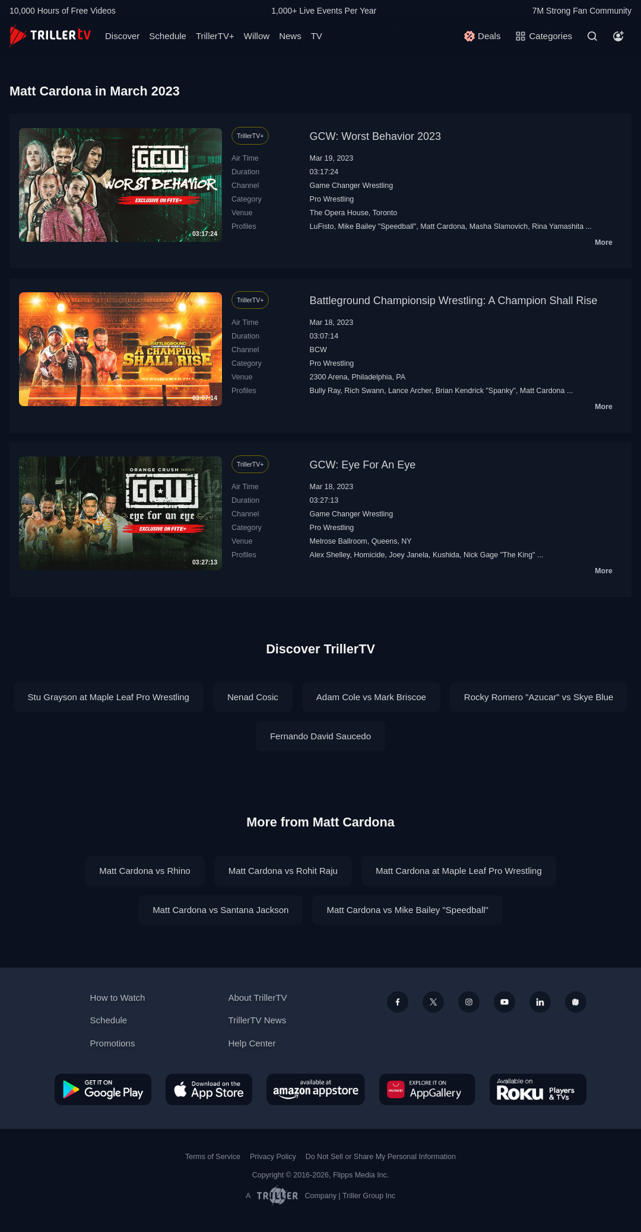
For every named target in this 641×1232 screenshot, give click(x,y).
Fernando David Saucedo (320, 736)
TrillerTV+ (215, 36)
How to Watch (117, 997)
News (290, 36)
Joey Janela (409, 555)
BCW (318, 350)
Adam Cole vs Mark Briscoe (371, 697)
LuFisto (322, 226)
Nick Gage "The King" (499, 555)
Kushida (446, 555)
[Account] (618, 36)
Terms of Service (212, 1157)
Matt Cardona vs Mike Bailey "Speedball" (407, 910)
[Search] (592, 36)
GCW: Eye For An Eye (363, 465)
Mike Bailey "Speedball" (377, 226)
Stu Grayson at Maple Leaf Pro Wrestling (108, 697)
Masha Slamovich (498, 226)
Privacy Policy (273, 1157)
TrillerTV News (257, 1020)
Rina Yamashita (557, 226)
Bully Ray (325, 391)
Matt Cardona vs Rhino (144, 871)
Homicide (369, 555)
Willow (256, 36)
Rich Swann (364, 391)
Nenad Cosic (252, 697)
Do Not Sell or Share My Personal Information (381, 1157)
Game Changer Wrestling (352, 185)
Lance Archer (409, 391)
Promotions (112, 1043)
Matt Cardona (442, 226)
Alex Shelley (330, 555)
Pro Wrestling (332, 199)
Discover (122, 36)
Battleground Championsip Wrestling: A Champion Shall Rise (454, 301)
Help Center (251, 1043)
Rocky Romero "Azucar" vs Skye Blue (539, 697)
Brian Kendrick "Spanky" (476, 391)
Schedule (167, 36)
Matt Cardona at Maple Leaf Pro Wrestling (459, 871)
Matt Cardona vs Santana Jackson (220, 910)
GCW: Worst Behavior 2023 (375, 136)
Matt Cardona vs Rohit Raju (283, 871)
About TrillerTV (257, 997)
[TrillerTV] (50, 35)
